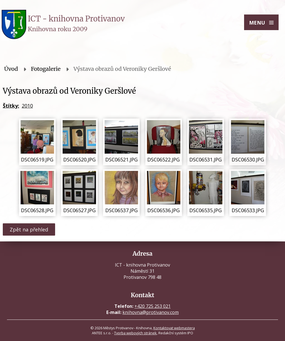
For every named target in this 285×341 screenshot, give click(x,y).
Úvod (11, 69)
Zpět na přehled (29, 229)
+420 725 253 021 (152, 306)
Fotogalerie (46, 69)
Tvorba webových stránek (135, 332)
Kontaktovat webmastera (174, 327)
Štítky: (11, 105)
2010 (27, 105)
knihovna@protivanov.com (150, 312)
